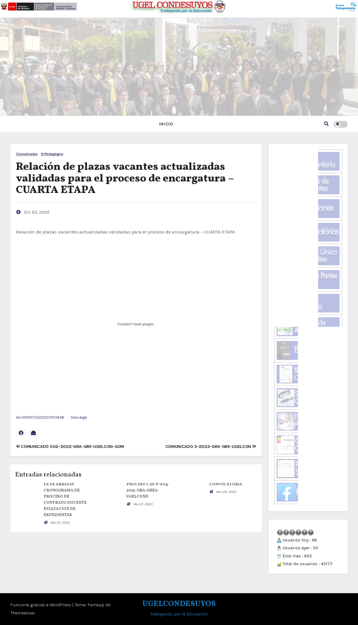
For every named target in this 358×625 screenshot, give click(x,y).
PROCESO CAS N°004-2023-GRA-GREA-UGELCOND (147, 490)
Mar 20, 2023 (226, 492)
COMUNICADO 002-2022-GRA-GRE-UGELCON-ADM (70, 446)
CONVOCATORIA (225, 484)
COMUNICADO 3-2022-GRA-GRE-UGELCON (210, 446)
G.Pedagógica (52, 154)
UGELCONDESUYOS (179, 603)
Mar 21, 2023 (60, 522)
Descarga (79, 417)
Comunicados (26, 154)
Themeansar (22, 613)
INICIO (166, 124)
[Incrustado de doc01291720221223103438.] (136, 324)
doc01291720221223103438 (40, 417)
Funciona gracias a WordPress (41, 604)
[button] (326, 124)
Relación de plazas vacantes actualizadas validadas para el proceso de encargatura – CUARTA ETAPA (125, 179)
